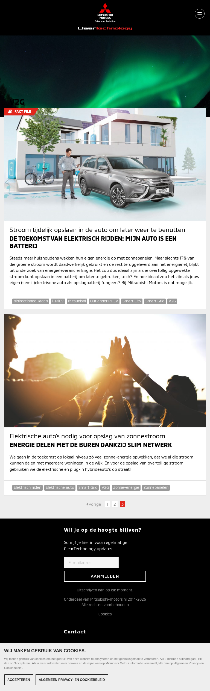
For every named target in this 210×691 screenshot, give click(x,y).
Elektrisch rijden (27, 487)
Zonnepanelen (156, 487)
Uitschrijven (87, 590)
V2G (172, 301)
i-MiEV (58, 301)
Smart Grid (154, 301)
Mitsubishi (77, 301)
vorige (93, 504)
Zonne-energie (126, 487)
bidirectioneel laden (31, 301)
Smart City (131, 301)
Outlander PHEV (104, 301)
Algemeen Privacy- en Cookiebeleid (72, 680)
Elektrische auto (60, 487)
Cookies (105, 614)
